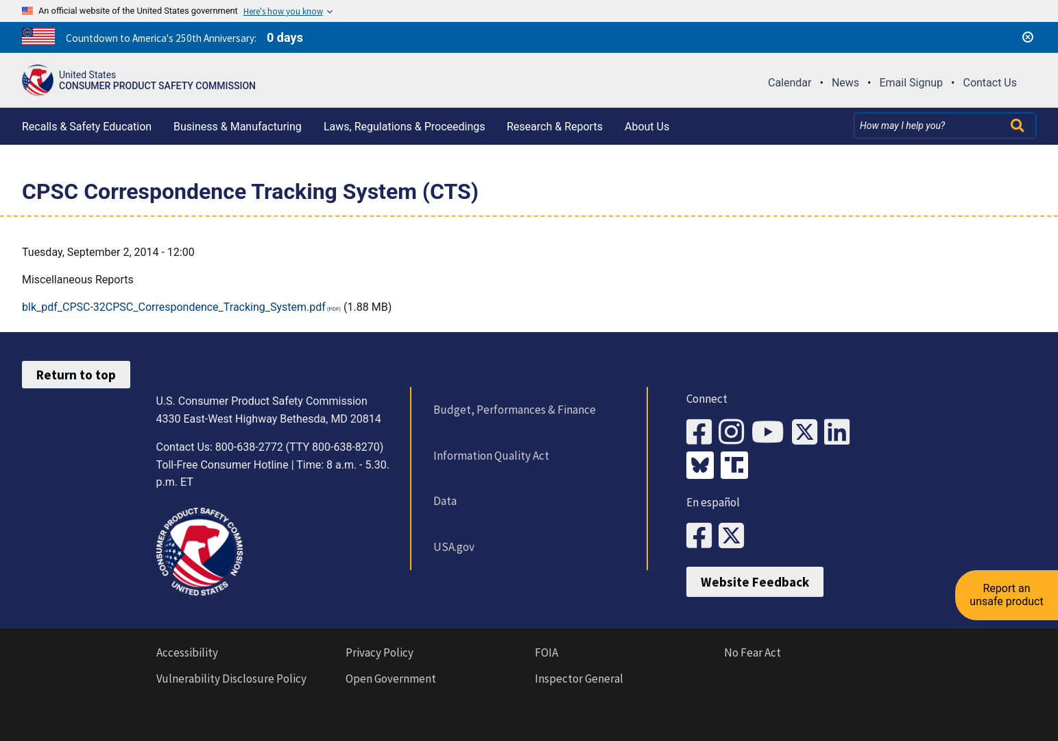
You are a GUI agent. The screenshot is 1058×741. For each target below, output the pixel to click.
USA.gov (453, 546)
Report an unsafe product (1006, 594)
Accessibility (187, 652)
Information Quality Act (491, 455)
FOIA (546, 652)
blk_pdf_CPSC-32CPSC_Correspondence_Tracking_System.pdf (174, 307)
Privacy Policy (379, 652)
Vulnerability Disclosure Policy (231, 678)
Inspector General (579, 678)
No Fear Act (752, 652)
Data (445, 500)
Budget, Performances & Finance (514, 409)
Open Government (391, 678)
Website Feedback (755, 582)
